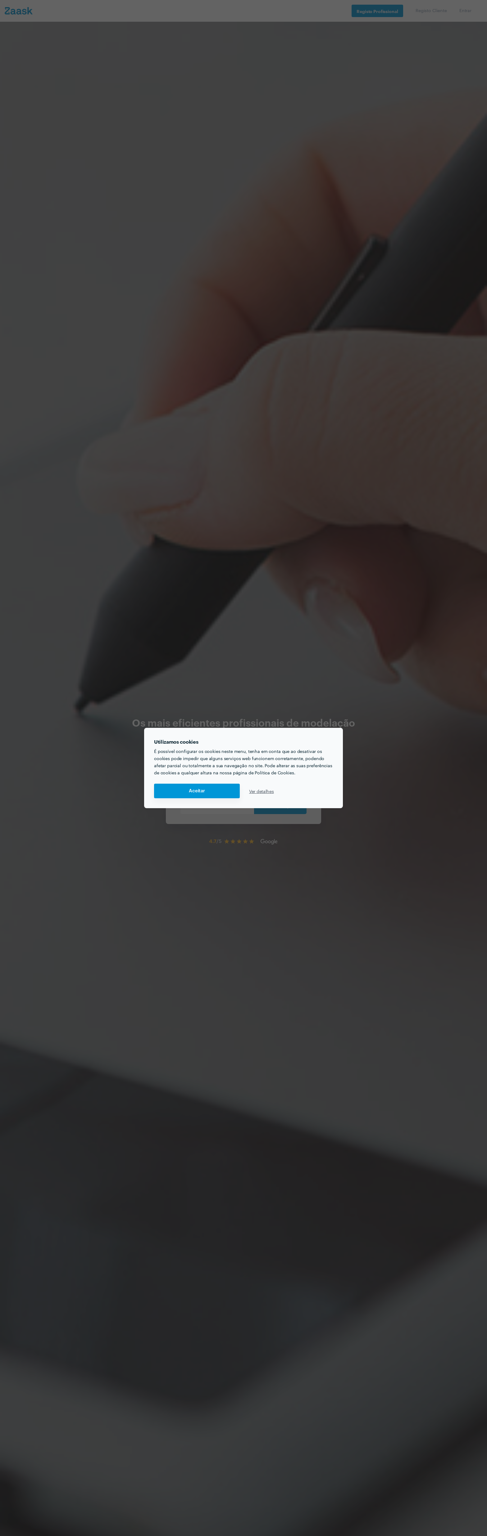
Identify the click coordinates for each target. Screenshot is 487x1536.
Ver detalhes (261, 791)
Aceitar (197, 791)
